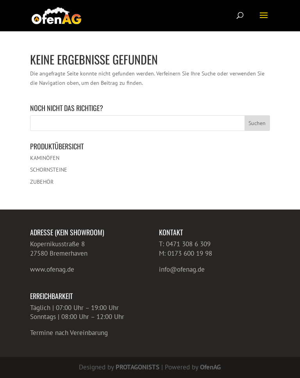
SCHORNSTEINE (48, 169)
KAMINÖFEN (44, 157)
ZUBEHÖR (42, 181)
